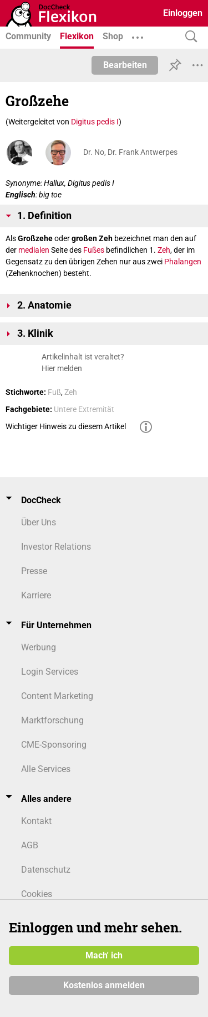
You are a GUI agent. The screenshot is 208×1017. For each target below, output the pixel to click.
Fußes (93, 250)
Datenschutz (45, 869)
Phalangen (182, 261)
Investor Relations (56, 546)
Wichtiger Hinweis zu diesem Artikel (66, 426)
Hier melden (62, 368)
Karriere (36, 595)
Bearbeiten (125, 65)
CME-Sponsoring (54, 744)
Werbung (38, 647)
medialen (33, 250)
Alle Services (45, 769)
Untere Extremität (84, 409)
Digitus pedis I (95, 121)
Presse (34, 571)
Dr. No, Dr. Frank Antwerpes (130, 152)
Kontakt (36, 821)
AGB (29, 845)
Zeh (164, 250)
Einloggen (182, 13)
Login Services (49, 671)
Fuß (54, 392)
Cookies (36, 894)
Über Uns (38, 522)
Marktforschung (52, 720)
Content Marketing (57, 696)
